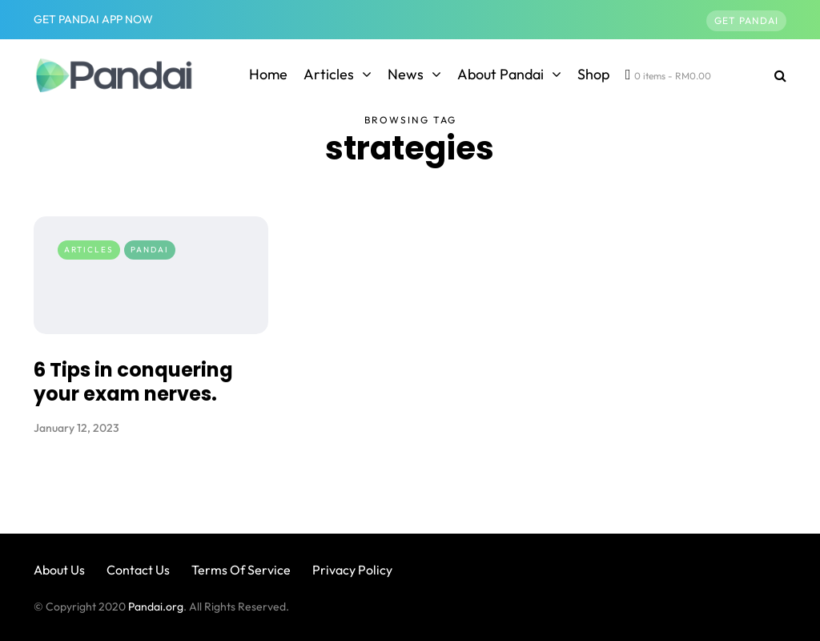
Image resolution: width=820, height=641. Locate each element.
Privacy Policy (352, 570)
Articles (328, 74)
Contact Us (138, 570)
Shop (593, 74)
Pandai (150, 249)
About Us (59, 570)
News (406, 74)
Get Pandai (746, 20)
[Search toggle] (774, 75)
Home (268, 74)
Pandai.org (155, 606)
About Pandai (500, 74)
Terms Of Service (241, 570)
